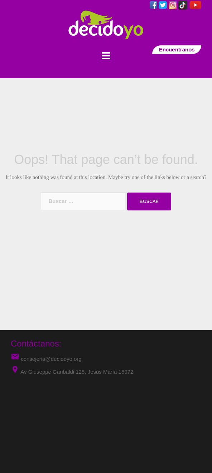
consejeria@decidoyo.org (46, 359)
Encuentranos (177, 49)
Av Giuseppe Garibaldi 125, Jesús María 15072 (76, 372)
